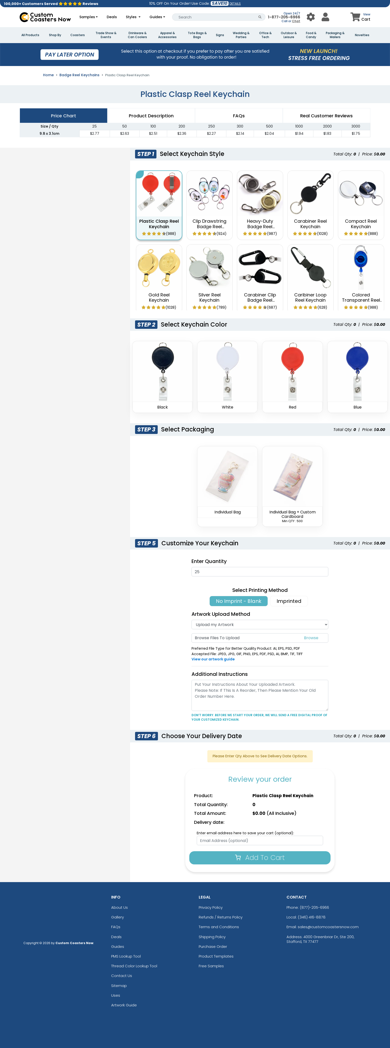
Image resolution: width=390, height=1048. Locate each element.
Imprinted (289, 601)
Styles (132, 16)
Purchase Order (213, 946)
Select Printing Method (260, 590)
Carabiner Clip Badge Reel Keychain (260, 300)
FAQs (115, 926)
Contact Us (121, 975)
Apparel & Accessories (167, 35)
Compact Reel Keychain (361, 224)
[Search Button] (260, 17)
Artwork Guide (124, 1005)
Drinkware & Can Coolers (137, 35)
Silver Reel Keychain (209, 297)
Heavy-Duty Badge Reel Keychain (260, 226)
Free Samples (211, 966)
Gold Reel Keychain (159, 297)
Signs (220, 35)
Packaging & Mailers (335, 35)
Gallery (117, 917)
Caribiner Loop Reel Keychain (310, 297)
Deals (112, 16)
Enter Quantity (209, 561)
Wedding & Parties (241, 35)
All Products (30, 35)
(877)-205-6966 (314, 907)
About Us (119, 907)
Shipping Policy (212, 936)
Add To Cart (260, 857)
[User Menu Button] (310, 17)
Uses (115, 995)
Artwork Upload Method (221, 614)
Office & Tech (265, 35)
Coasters (77, 35)
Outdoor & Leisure (289, 35)
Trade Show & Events (106, 35)
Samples (87, 16)
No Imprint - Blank (238, 601)
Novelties (362, 35)
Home (48, 74)
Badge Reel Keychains (79, 74)
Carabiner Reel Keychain (310, 224)
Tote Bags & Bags (197, 35)
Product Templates (216, 956)
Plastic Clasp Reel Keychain (159, 224)
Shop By (55, 35)
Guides (155, 16)
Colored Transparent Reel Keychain (361, 300)
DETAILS (235, 3)
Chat (296, 21)
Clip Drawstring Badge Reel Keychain (209, 226)
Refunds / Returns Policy (221, 917)
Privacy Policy (211, 907)
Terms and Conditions (219, 926)
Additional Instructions (220, 674)
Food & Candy (311, 35)
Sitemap (119, 985)
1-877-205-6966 (284, 17)
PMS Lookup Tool (126, 956)
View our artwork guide (213, 659)
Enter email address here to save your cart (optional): (245, 833)
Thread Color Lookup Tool (134, 966)
